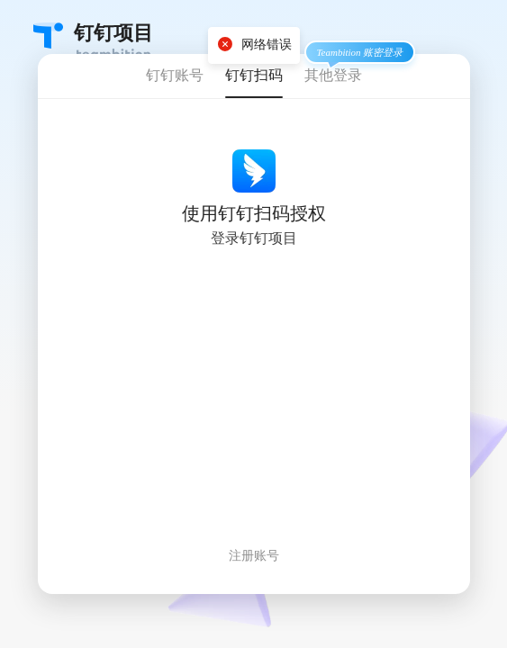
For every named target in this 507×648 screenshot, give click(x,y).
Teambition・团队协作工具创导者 (48, 35)
